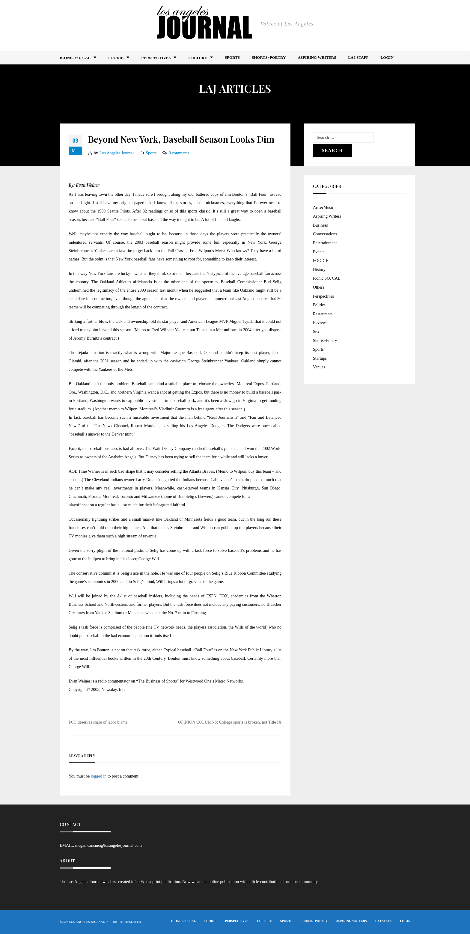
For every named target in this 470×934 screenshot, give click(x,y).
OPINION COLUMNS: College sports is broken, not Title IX (229, 722)
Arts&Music (323, 207)
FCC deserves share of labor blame (98, 722)
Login (386, 57)
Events (318, 252)
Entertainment (325, 243)
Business (320, 225)
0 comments (179, 153)
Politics (319, 305)
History (319, 269)
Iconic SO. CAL (326, 278)
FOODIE (115, 57)
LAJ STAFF (358, 57)
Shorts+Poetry (269, 57)
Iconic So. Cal (75, 57)
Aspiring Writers (317, 57)
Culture (197, 57)
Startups (320, 358)
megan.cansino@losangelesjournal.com (108, 845)
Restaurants (322, 314)
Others (318, 287)
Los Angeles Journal (117, 153)
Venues (319, 367)
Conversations (325, 234)
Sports (232, 57)
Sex (316, 331)
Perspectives (156, 57)
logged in (99, 776)
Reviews (320, 322)
